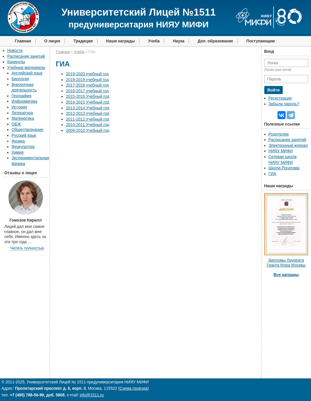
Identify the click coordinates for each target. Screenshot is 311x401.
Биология (20, 79)
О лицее (52, 41)
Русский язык (24, 135)
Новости (15, 50)
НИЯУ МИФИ (281, 151)
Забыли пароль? (284, 104)
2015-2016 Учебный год (87, 96)
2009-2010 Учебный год (87, 130)
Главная (23, 41)
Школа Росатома (284, 168)
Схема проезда (133, 388)
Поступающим (260, 41)
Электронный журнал (288, 145)
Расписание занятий (26, 56)
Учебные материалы (26, 67)
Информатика (24, 101)
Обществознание (27, 130)
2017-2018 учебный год (87, 85)
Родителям (279, 134)
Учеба (154, 41)
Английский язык (27, 73)
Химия (17, 152)
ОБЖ (16, 124)
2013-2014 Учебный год (87, 108)
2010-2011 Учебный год (87, 125)
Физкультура (23, 147)
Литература (22, 113)
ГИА (272, 174)
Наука (178, 41)
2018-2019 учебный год (87, 80)
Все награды (286, 275)
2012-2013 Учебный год (87, 113)
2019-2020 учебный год (87, 74)
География (21, 96)
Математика (23, 118)
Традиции (83, 41)
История (19, 107)
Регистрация (280, 98)
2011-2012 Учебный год (87, 119)
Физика (18, 141)
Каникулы (16, 62)
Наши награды (120, 41)
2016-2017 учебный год (87, 91)
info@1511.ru (92, 395)
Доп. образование (215, 41)
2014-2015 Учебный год (87, 102)
